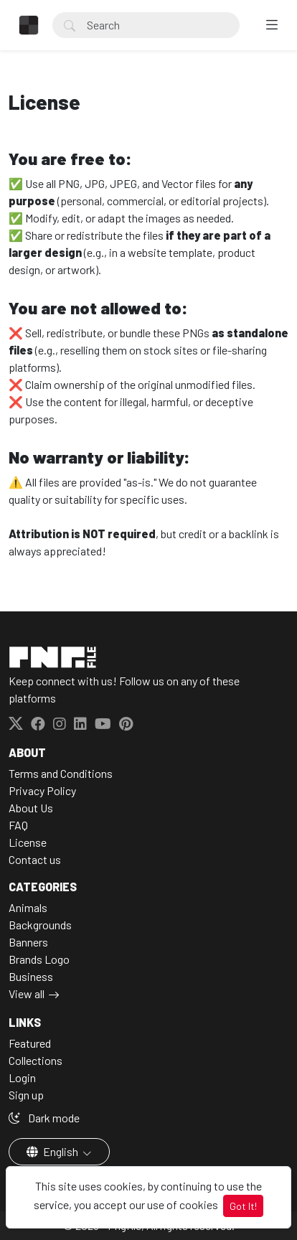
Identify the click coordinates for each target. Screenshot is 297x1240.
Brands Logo (39, 959)
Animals (28, 907)
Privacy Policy (42, 790)
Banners (28, 942)
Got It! (243, 1206)
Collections (35, 1060)
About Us (31, 807)
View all (26, 993)
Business (31, 976)
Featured (30, 1043)
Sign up (26, 1095)
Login (22, 1077)
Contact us (35, 859)
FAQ (18, 825)
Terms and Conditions (61, 773)
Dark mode (44, 1117)
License (28, 842)
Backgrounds (40, 924)
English (53, 1151)
